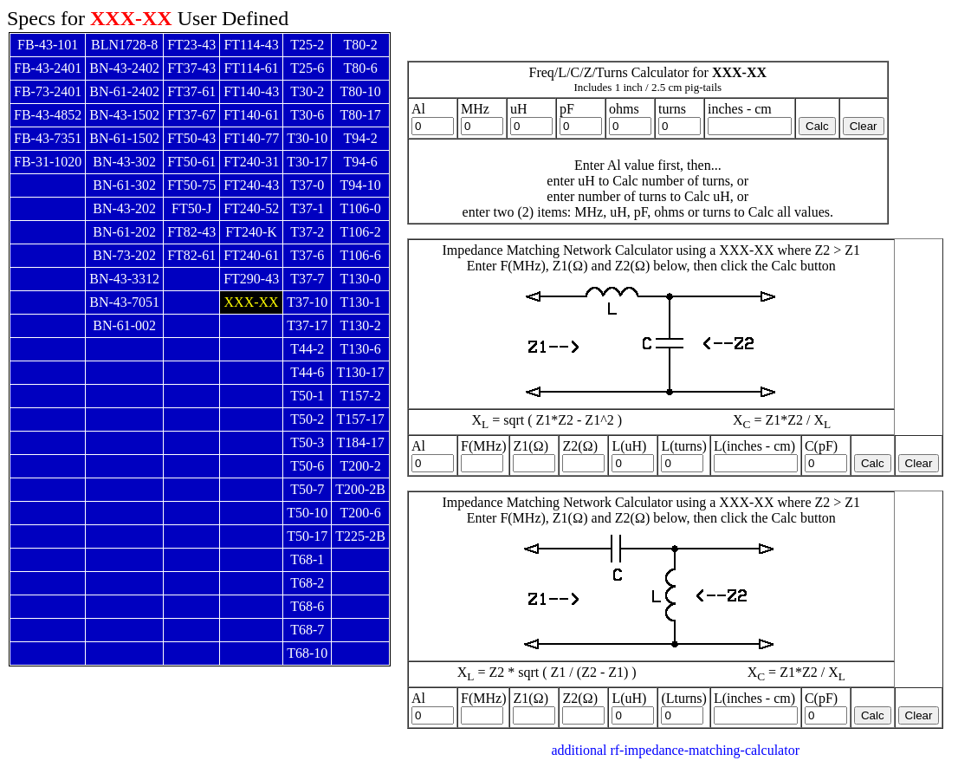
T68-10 (307, 653)
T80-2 (361, 44)
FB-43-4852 (47, 114)
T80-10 (360, 91)
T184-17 (361, 442)
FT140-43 (251, 91)
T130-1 (360, 302)
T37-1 (307, 208)
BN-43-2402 (124, 68)
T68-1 (307, 559)
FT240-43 (251, 185)
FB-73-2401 (47, 91)
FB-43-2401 (47, 68)
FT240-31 (251, 161)
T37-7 (307, 278)
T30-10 (307, 138)
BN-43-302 (124, 161)
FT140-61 (251, 114)
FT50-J (191, 208)
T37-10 (307, 302)
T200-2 (360, 465)
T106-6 (360, 255)
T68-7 (307, 629)
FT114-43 (250, 44)
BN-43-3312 (124, 278)
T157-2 (360, 395)
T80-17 (360, 114)
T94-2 (361, 138)
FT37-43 (191, 68)
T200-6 (360, 512)
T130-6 (360, 348)
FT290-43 (251, 278)
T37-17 (307, 325)
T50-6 (307, 465)
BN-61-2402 (124, 91)
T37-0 (307, 185)
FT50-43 (191, 138)
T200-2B (360, 489)
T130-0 (360, 278)
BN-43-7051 (124, 302)
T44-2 (307, 348)
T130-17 (361, 372)
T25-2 (307, 44)
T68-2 (307, 582)
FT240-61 (251, 255)
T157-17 (361, 419)
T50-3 (307, 442)
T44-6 (307, 372)
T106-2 (360, 231)
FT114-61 (250, 68)
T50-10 (307, 512)
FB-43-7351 (47, 138)
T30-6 (307, 114)
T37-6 (307, 255)
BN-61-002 (124, 325)
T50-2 (307, 419)
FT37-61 (191, 91)
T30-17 (307, 161)
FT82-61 (191, 255)
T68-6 (307, 606)
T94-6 (361, 161)
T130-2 (360, 325)
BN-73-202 (124, 255)
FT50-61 (191, 161)
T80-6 (361, 68)
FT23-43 (191, 44)
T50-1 (307, 395)
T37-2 (307, 231)
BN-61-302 (124, 185)
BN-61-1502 (124, 138)
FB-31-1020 (47, 161)
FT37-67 (191, 114)
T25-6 (307, 68)
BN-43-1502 (124, 114)
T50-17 (307, 536)
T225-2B (360, 536)
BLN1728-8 (124, 44)
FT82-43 (191, 231)
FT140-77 (251, 138)
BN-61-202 (124, 231)
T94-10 (360, 185)
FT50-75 (191, 185)
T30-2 (307, 91)
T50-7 (307, 489)
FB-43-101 (47, 44)
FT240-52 (251, 208)
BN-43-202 (124, 208)
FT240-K (251, 231)
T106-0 (360, 208)
